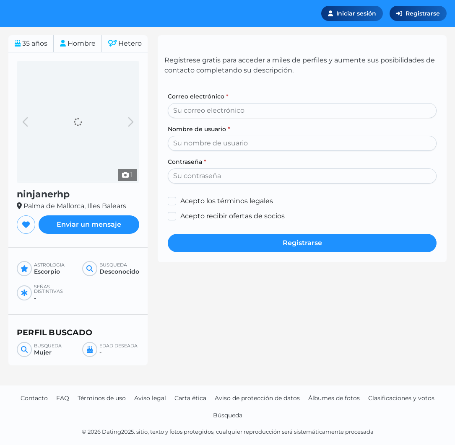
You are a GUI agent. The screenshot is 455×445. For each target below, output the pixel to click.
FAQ (62, 398)
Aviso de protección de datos (257, 398)
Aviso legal (150, 398)
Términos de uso (102, 398)
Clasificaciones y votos (401, 398)
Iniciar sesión (352, 13)
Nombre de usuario (199, 129)
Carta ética (190, 398)
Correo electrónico (198, 96)
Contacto (34, 398)
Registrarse (418, 13)
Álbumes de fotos (334, 398)
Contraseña (187, 162)
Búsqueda (227, 415)
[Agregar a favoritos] (26, 224)
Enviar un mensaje (89, 224)
